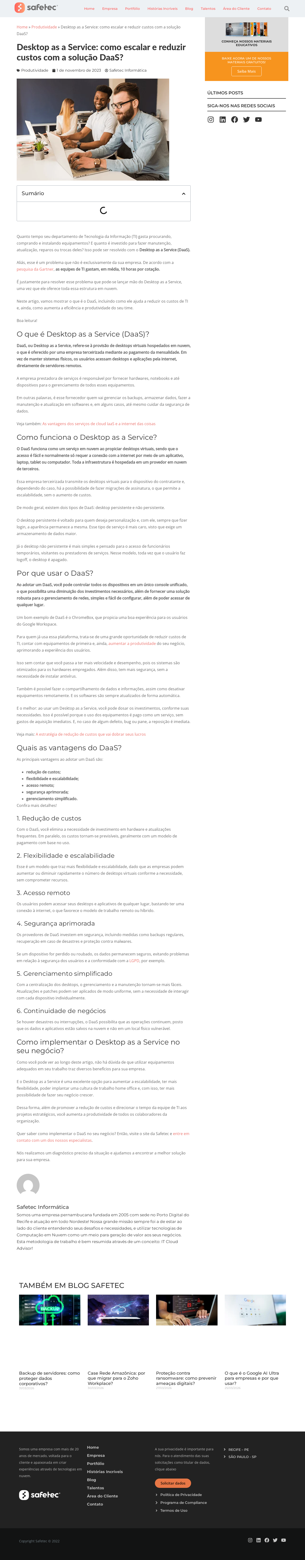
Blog (189, 8)
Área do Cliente (236, 8)
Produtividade (44, 27)
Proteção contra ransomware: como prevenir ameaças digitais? (186, 1378)
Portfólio (132, 8)
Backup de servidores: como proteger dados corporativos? (49, 1378)
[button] (287, 8)
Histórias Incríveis (162, 8)
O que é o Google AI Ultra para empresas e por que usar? (252, 1378)
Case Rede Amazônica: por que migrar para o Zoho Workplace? (116, 1378)
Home (89, 8)
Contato (264, 8)
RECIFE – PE (239, 1449)
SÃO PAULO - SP (242, 1457)
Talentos (208, 8)
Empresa (109, 8)
